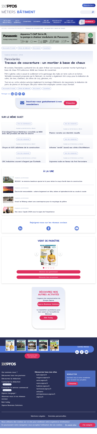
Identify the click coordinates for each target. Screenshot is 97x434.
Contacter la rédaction (11, 387)
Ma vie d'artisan (46, 22)
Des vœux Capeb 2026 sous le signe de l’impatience (34, 218)
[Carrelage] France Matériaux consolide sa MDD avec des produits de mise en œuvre (22, 139)
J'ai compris (87, 431)
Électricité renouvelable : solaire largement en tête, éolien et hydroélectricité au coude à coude (50, 197)
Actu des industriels (7, 22)
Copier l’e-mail (7, 390)
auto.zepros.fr (41, 386)
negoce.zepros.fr (43, 383)
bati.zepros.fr (41, 380)
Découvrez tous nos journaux (48, 283)
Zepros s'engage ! (9, 399)
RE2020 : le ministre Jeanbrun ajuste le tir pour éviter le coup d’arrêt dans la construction (48, 187)
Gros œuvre (36, 48)
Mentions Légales (38, 422)
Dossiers (37, 21)
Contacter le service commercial (15, 393)
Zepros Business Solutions (48, 310)
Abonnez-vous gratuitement (48, 278)
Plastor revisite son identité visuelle (64, 139)
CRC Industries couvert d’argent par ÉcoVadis (21, 167)
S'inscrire (70, 108)
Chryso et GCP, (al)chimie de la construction (20, 153)
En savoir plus (70, 431)
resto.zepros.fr (42, 389)
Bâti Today (48, 323)
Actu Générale (17, 22)
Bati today (6, 408)
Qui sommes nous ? (9, 378)
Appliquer (92, 12)
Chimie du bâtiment (24, 48)
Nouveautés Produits (57, 22)
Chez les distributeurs (69, 22)
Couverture (46, 48)
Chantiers (27, 21)
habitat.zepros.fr (43, 392)
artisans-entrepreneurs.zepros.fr (45, 398)
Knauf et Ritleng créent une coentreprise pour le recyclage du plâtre (41, 207)
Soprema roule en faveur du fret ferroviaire (68, 167)
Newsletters (89, 5)
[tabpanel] (48, 260)
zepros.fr (39, 402)
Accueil (4, 28)
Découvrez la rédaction (11, 384)
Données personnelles (57, 422)
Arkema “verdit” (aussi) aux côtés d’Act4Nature (69, 153)
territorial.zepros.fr (43, 394)
